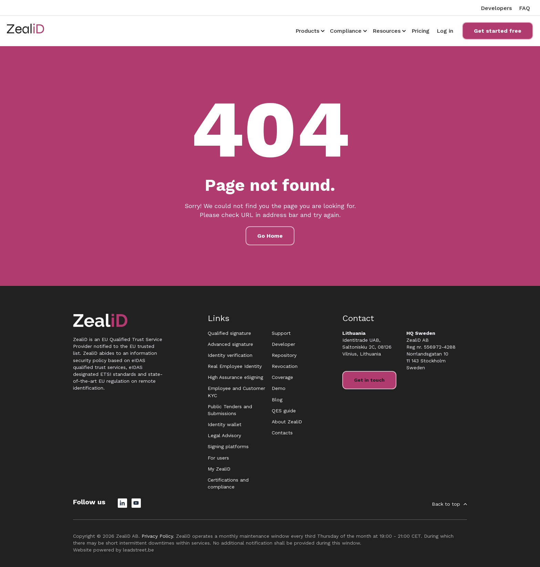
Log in (445, 31)
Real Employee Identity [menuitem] (235, 366)
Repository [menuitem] (284, 355)
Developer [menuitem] (283, 344)
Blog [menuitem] (277, 399)
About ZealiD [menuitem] (287, 421)
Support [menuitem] (281, 333)
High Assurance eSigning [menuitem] (235, 377)
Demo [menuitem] (278, 388)
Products (307, 31)
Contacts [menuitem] (282, 432)
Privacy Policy (157, 536)
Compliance (346, 31)
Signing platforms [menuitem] (228, 446)
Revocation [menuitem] (285, 366)
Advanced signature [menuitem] (230, 344)
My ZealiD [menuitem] (219, 469)
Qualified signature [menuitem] (229, 333)
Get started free (497, 31)
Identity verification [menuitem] (230, 355)
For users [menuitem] (218, 458)
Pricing (420, 31)
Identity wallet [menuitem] (224, 424)
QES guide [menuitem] (284, 410)
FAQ (524, 8)
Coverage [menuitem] (282, 377)
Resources (387, 31)
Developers (496, 8)
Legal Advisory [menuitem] (224, 435)
